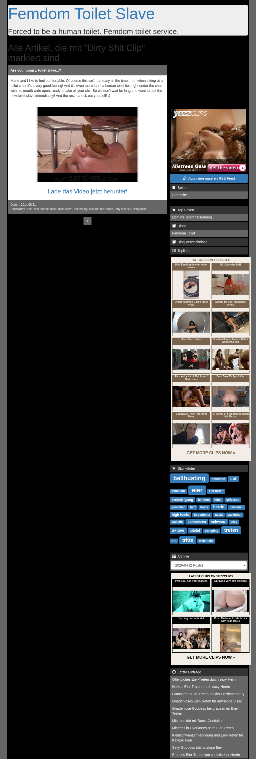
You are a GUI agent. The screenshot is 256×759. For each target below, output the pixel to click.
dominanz (179, 491)
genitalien (179, 507)
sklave (178, 530)
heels (204, 507)
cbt (233, 478)
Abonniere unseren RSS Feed (209, 178)
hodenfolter (202, 515)
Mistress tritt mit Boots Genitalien (198, 721)
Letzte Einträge (186, 672)
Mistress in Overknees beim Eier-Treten (203, 728)
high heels (180, 515)
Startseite (179, 195)
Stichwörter (183, 468)
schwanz (218, 522)
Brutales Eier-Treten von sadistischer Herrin (206, 755)
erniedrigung (182, 499)
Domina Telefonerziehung (192, 217)
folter (218, 499)
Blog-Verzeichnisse (190, 242)
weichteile (206, 541)
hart (193, 507)
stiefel (195, 531)
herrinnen (236, 507)
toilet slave (65, 209)
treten (231, 530)
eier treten (216, 491)
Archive (180, 556)
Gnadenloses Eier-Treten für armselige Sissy (207, 701)
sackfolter (235, 515)
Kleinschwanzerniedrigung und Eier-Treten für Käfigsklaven (207, 737)
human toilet (48, 209)
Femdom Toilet (183, 233)
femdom (204, 499)
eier (197, 489)
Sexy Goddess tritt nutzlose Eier (197, 747)
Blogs (179, 226)
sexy (233, 522)
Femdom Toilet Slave (81, 13)
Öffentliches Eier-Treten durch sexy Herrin (205, 679)
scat (29, 209)
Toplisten (182, 251)
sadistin (177, 522)
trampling (211, 531)
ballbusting (189, 477)
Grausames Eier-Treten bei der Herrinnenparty (208, 694)
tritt (174, 541)
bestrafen (218, 479)
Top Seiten (183, 210)
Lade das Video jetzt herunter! (88, 191)
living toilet (140, 209)
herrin (218, 507)
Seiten (180, 188)
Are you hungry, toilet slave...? (35, 70)
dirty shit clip (123, 209)
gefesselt (232, 499)
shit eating (81, 209)
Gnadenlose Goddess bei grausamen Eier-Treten (205, 710)
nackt (219, 515)
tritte (187, 540)
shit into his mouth (101, 209)
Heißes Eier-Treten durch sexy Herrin (201, 687)
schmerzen (197, 522)
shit (36, 209)
